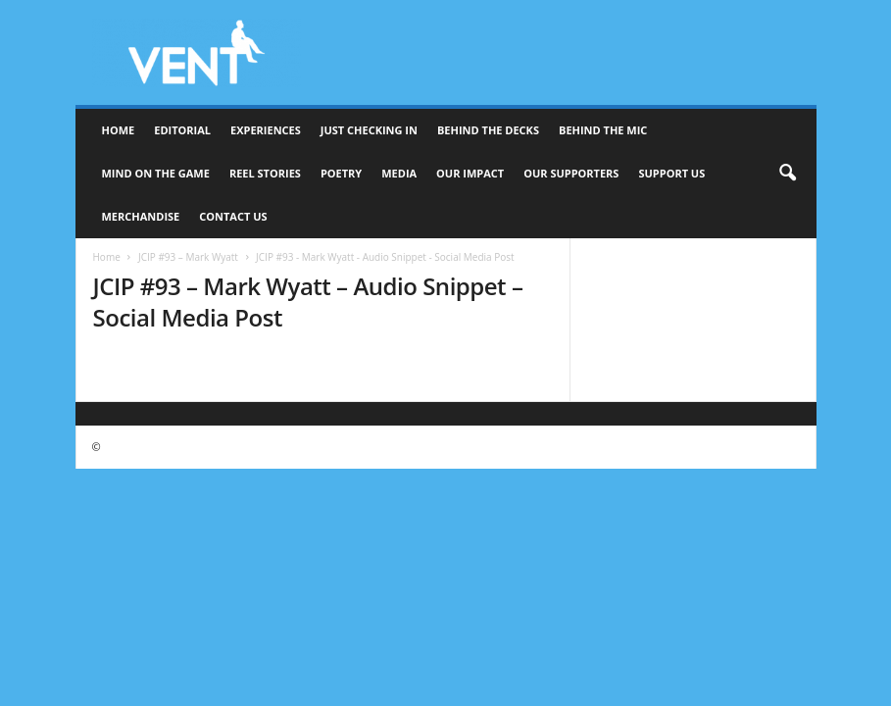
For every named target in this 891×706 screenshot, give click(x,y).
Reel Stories (265, 173)
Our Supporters (571, 173)
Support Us (671, 173)
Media (399, 173)
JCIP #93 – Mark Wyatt (188, 257)
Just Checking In (369, 130)
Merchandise (141, 216)
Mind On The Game (156, 173)
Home (118, 130)
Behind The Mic (603, 130)
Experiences (265, 130)
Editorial (182, 130)
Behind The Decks (488, 130)
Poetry (341, 173)
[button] (787, 173)
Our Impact (470, 173)
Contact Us (233, 216)
